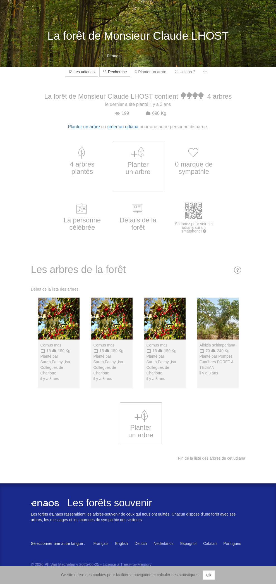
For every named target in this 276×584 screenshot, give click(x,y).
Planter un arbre (150, 72)
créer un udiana (122, 126)
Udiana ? (185, 72)
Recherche (115, 72)
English (121, 543)
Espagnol (188, 543)
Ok (208, 575)
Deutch (141, 543)
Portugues (232, 543)
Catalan (210, 543)
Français (101, 543)
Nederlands (163, 543)
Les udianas (82, 72)
